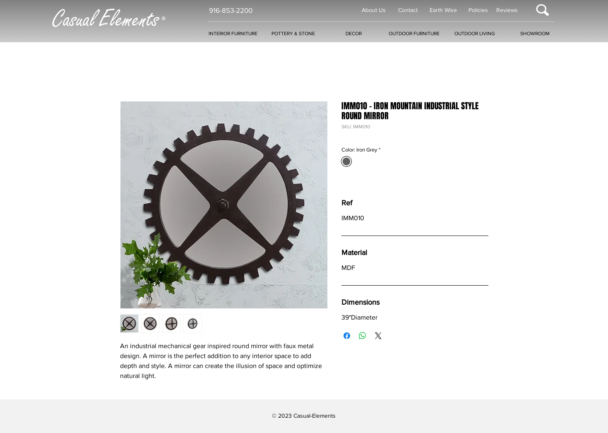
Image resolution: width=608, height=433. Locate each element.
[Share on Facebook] (347, 336)
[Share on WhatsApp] (363, 336)
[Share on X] (378, 336)
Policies (478, 10)
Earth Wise (443, 10)
